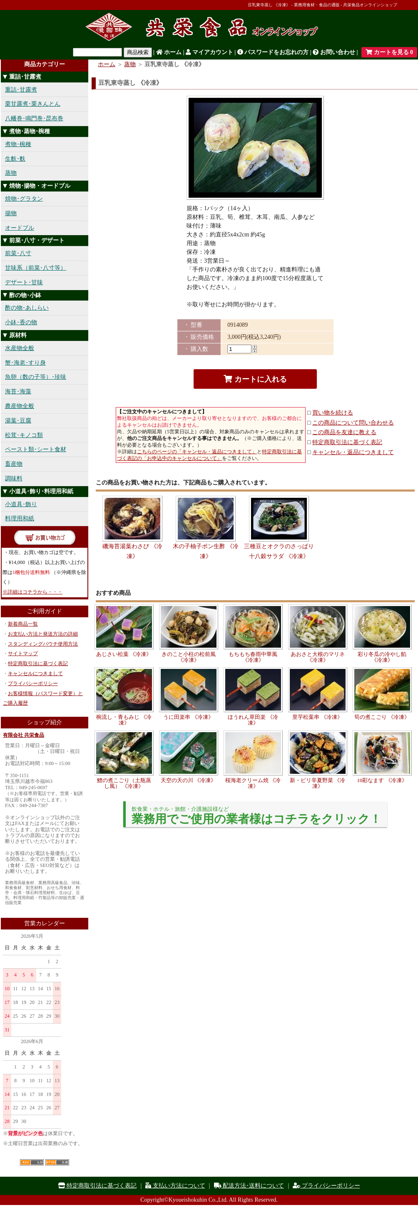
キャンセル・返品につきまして (353, 452)
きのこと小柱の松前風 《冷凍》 (189, 657)
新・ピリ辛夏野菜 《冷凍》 (317, 783)
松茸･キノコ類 (24, 435)
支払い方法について (175, 1186)
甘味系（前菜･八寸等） (35, 268)
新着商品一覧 (23, 624)
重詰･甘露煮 (21, 90)
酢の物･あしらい (27, 308)
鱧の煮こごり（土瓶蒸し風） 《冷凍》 (124, 783)
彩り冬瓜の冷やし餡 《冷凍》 (382, 657)
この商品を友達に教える (344, 432)
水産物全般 (19, 348)
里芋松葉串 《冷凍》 (317, 717)
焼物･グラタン (24, 199)
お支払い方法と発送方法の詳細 (43, 634)
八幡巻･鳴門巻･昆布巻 (34, 118)
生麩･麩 (15, 159)
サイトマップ (23, 653)
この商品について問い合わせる (353, 423)
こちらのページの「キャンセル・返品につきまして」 (197, 452)
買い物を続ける (332, 413)
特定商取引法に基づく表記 (38, 663)
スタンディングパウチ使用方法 (43, 644)
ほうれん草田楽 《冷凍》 (253, 720)
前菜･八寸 (18, 253)
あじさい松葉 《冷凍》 (124, 654)
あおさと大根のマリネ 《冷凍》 (318, 657)
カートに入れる (255, 379)
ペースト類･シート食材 (35, 449)
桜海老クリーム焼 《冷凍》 (253, 783)
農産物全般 (19, 406)
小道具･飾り (21, 504)
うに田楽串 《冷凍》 (188, 717)
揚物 (11, 213)
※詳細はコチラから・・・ (32, 592)
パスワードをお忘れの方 (273, 52)
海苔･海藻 (18, 391)
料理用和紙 (19, 518)
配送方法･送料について (249, 1186)
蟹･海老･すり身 (25, 363)
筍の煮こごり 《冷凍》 (382, 717)
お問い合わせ (334, 52)
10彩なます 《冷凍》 (382, 780)
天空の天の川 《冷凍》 (188, 780)
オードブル (19, 228)
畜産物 (13, 464)
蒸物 (11, 173)
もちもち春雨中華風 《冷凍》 (253, 657)
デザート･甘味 (24, 282)
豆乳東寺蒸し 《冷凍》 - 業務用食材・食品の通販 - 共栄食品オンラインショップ (322, 4)
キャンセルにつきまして (35, 673)
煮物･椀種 (18, 144)
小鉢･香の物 (21, 322)
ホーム (169, 52)
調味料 (13, 478)
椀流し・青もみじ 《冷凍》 (124, 720)
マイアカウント (209, 52)
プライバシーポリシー (33, 683)
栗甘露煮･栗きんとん (32, 104)
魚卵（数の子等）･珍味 (35, 377)
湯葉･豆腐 (18, 420)
